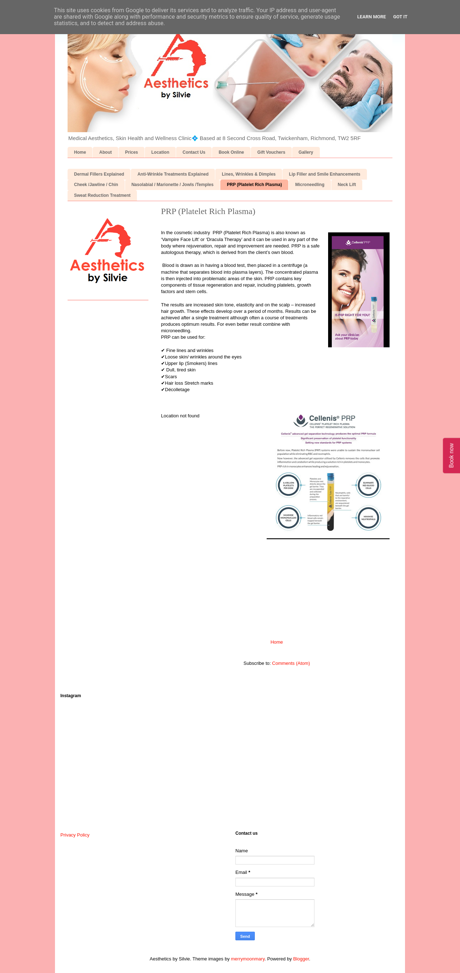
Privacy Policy (74, 835)
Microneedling (309, 184)
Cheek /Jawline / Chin (96, 184)
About (105, 152)
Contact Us (194, 152)
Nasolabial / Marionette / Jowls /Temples (173, 184)
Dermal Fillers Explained (99, 174)
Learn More (371, 16)
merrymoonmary (248, 959)
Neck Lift (347, 184)
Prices (131, 152)
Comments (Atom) (291, 663)
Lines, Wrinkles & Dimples (249, 174)
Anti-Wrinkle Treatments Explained (172, 174)
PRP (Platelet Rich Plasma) (254, 184)
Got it (400, 16)
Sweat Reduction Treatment (102, 195)
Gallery (306, 152)
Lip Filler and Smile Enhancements (324, 174)
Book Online (231, 152)
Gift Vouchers (271, 152)
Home (80, 152)
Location (160, 152)
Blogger (301, 959)
